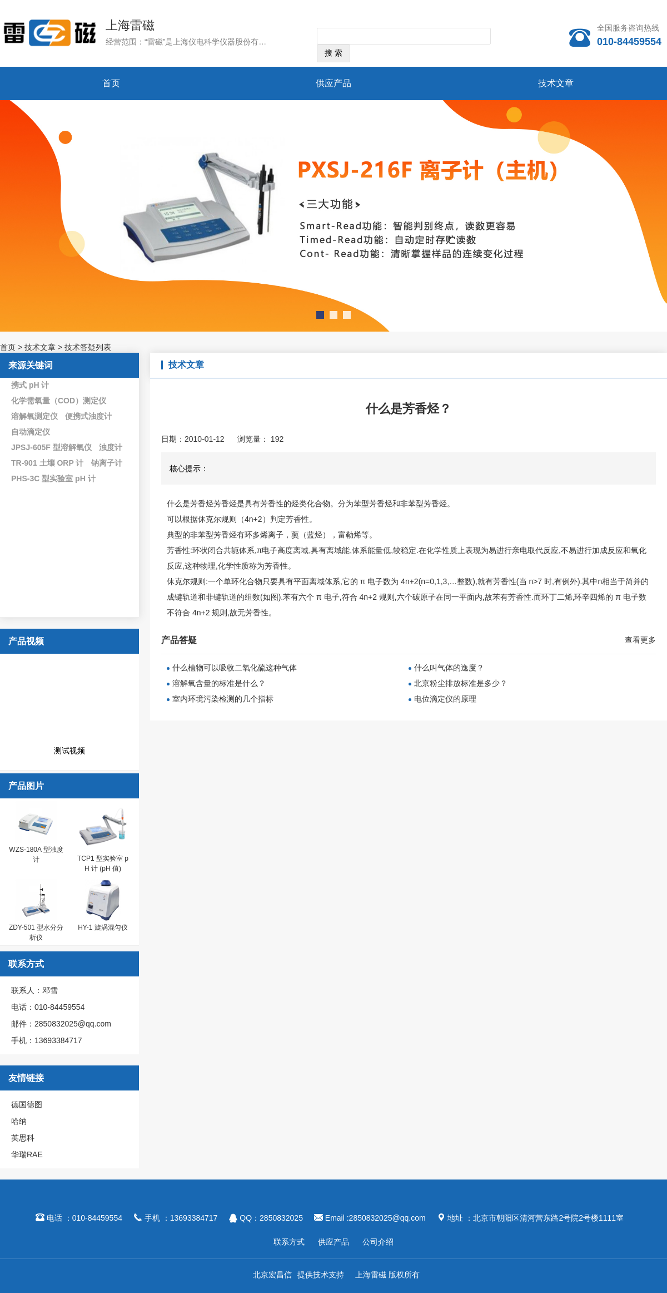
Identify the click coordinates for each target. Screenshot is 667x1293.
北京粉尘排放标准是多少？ (460, 683)
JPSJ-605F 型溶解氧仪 (51, 447)
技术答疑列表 (87, 347)
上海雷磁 (130, 25)
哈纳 (19, 1121)
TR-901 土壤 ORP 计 (47, 462)
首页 (111, 83)
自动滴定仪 (30, 431)
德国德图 (26, 1104)
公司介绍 (378, 1241)
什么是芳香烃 (190, 503)
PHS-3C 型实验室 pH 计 (53, 478)
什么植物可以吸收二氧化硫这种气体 (234, 667)
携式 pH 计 (30, 385)
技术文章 (556, 83)
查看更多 (640, 639)
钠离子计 (106, 462)
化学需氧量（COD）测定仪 (58, 400)
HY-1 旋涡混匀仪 (103, 927)
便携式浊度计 (88, 416)
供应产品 (333, 83)
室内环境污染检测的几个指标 (222, 698)
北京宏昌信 (272, 1274)
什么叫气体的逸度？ (449, 667)
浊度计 (110, 447)
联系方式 (289, 1241)
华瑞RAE (27, 1154)
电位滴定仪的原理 (445, 698)
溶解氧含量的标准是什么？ (219, 683)
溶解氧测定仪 (34, 416)
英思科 (22, 1137)
